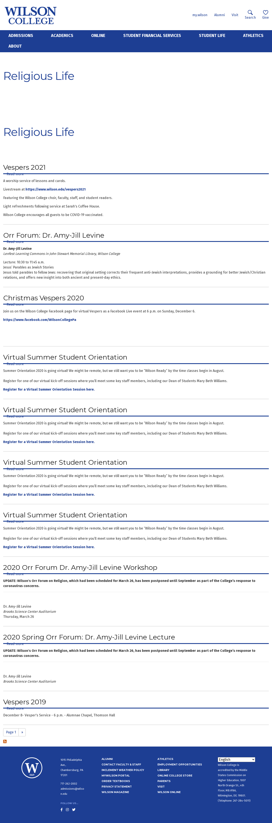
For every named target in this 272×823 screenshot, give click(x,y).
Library (163, 770)
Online (98, 35)
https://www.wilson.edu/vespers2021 (56, 189)
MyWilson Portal (116, 775)
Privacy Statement (117, 786)
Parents (163, 781)
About (15, 46)
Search (250, 15)
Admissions (20, 35)
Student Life (212, 35)
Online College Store (174, 775)
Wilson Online (169, 792)
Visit (235, 15)
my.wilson (199, 15)
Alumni (219, 15)
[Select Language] (236, 759)
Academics (62, 35)
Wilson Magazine (115, 792)
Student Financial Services (152, 35)
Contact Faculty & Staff (121, 764)
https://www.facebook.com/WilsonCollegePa (39, 320)
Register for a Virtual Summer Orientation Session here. (49, 389)
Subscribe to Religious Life (5, 741)
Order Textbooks (116, 781)
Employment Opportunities (179, 764)
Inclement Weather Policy (123, 770)
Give (265, 15)
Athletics (253, 35)
